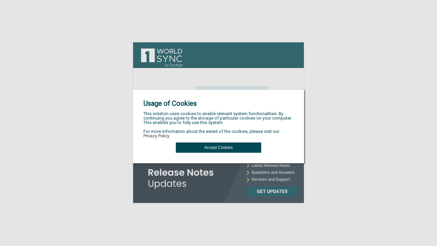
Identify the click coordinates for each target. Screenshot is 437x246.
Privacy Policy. (156, 136)
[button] (218, 147)
